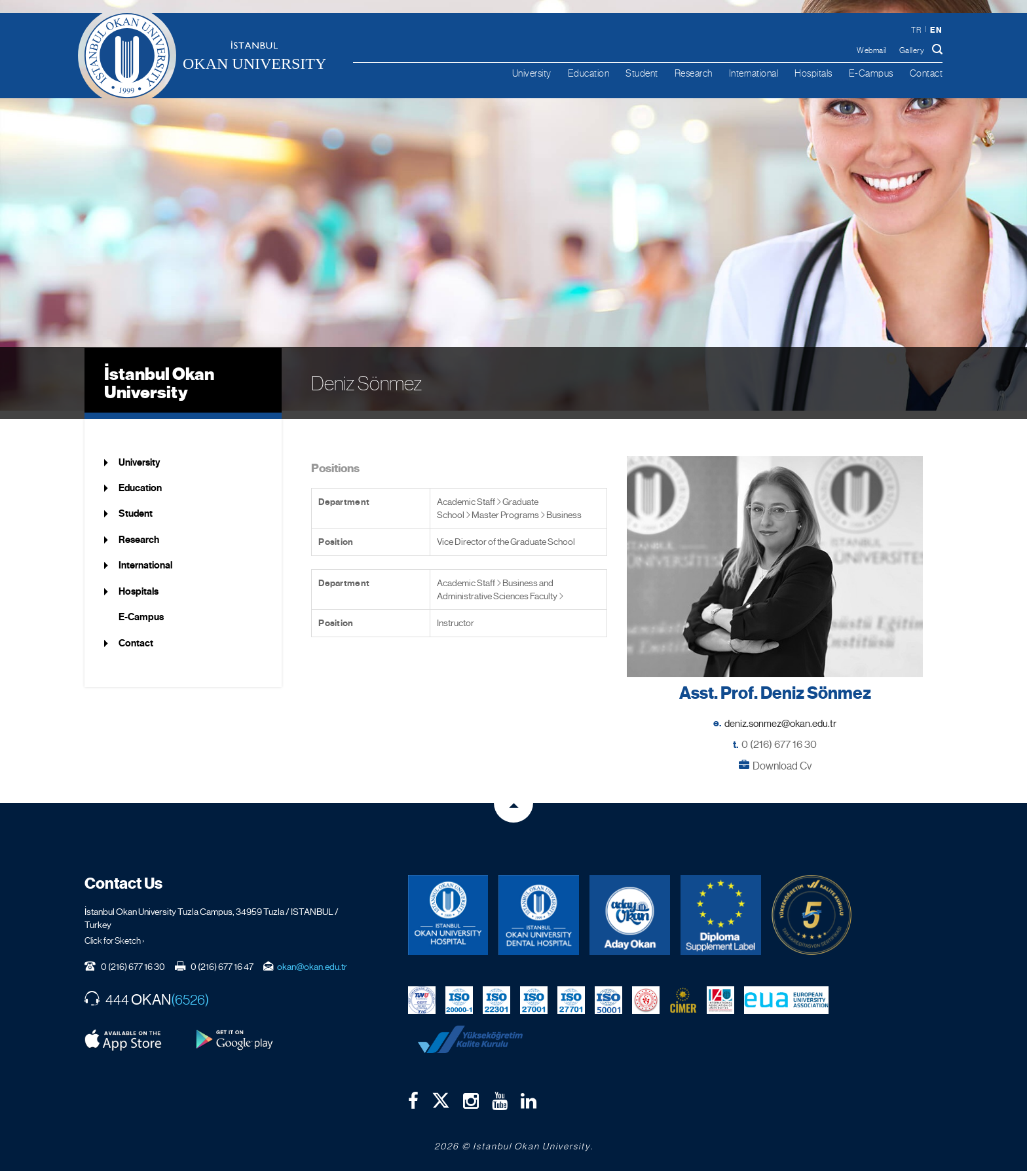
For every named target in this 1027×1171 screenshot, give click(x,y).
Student (642, 73)
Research (694, 73)
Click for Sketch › (114, 932)
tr (916, 30)
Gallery (912, 50)
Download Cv (782, 757)
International (754, 73)
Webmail (872, 50)
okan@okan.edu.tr (312, 959)
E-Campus (871, 73)
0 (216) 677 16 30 (779, 736)
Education (589, 73)
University (531, 73)
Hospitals (813, 73)
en (936, 30)
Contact (926, 73)
